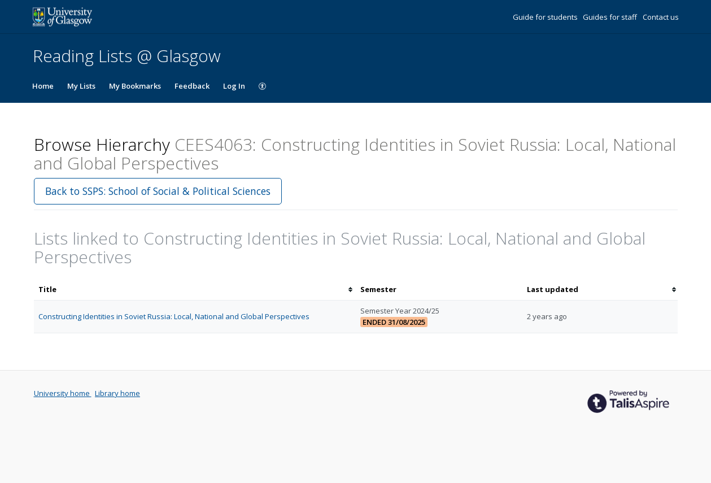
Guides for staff (611, 17)
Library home (117, 393)
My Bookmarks (135, 86)
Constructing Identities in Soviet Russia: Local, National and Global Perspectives (173, 316)
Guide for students (546, 17)
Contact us (661, 17)
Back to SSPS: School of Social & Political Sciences (158, 191)
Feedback (192, 86)
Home (43, 86)
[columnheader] (195, 289)
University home (62, 393)
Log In (234, 86)
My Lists (81, 86)
